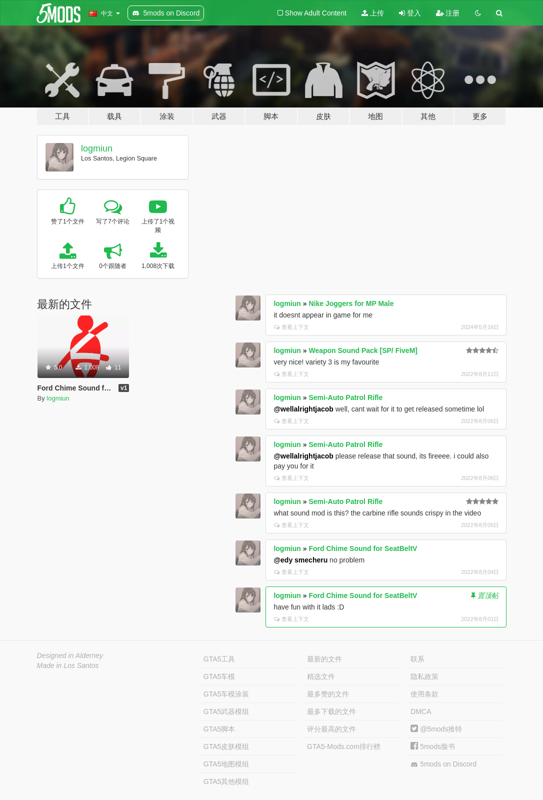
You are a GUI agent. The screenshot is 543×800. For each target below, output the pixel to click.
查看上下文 (291, 327)
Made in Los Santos (68, 666)
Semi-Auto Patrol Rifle (345, 398)
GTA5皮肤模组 (227, 746)
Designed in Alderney (70, 656)
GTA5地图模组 (227, 764)
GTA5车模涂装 (227, 694)
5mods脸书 (432, 746)
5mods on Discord (443, 764)
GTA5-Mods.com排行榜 (343, 746)
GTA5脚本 (220, 729)
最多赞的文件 (328, 694)
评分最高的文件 (331, 729)
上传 (373, 13)
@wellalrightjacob (303, 409)
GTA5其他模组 (227, 782)
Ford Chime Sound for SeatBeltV (362, 548)
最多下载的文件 (331, 712)
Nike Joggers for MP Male (351, 304)
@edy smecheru (301, 560)
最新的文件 (324, 659)
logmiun (96, 149)
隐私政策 (424, 676)
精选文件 (321, 676)
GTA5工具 (220, 659)
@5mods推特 (436, 729)
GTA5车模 (220, 676)
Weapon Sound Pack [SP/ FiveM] (363, 350)
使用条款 (424, 694)
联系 (417, 659)
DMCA (420, 712)
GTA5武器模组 (227, 712)
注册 (448, 13)
